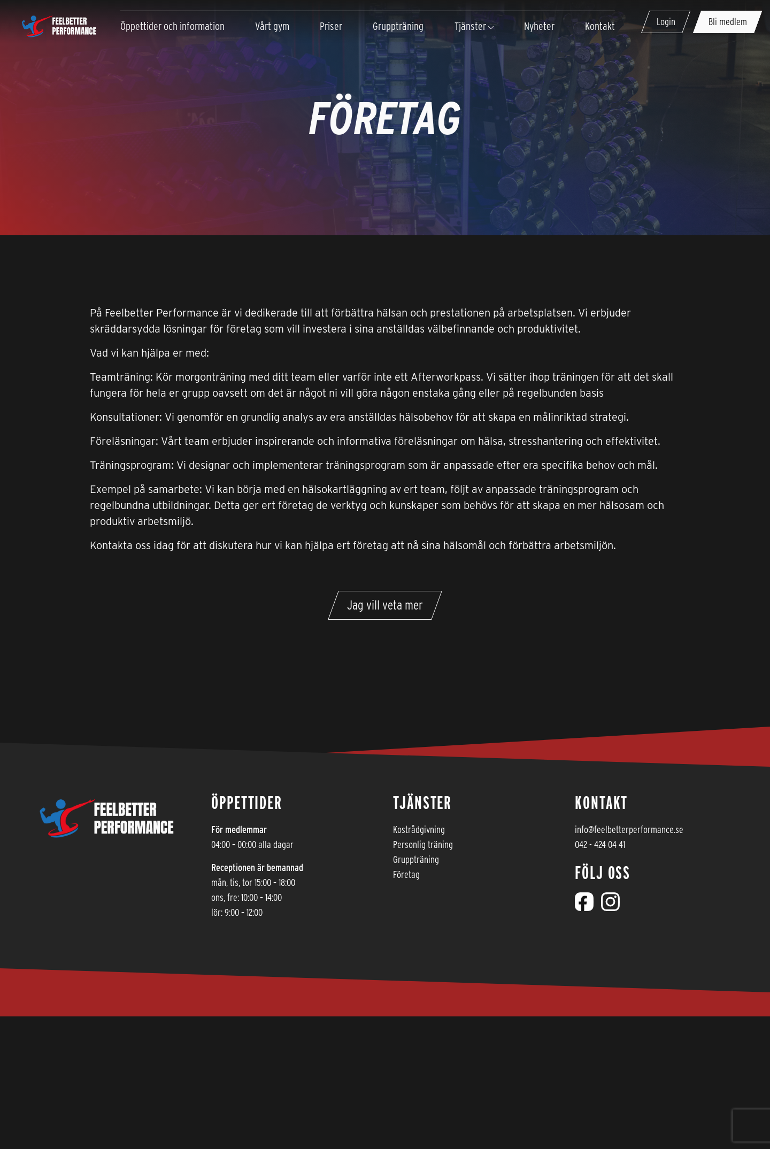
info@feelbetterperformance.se (629, 829)
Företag (406, 874)
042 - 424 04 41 (600, 844)
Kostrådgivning (419, 829)
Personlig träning (423, 844)
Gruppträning (416, 859)
